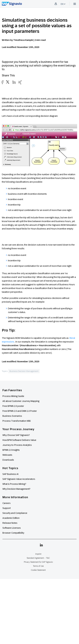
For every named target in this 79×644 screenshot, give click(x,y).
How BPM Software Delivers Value (19, 440)
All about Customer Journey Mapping (20, 401)
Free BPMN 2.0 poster (13, 406)
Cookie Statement (38, 570)
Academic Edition (11, 518)
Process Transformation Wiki (16, 421)
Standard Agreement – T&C (38, 558)
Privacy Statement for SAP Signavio (38, 562)
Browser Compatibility (13, 533)
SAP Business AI (10, 474)
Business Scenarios (12, 416)
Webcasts (7, 455)
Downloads (8, 460)
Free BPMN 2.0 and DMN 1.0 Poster (19, 411)
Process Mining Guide (13, 396)
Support (6, 508)
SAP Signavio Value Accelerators (18, 479)
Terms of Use (38, 566)
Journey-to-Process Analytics (17, 445)
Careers (6, 503)
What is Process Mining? (14, 484)
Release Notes (9, 523)
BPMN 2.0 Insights (11, 450)
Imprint (38, 554)
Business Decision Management (23, 371)
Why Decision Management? (16, 489)
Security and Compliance (14, 513)
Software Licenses (11, 528)
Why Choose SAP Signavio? (16, 435)
